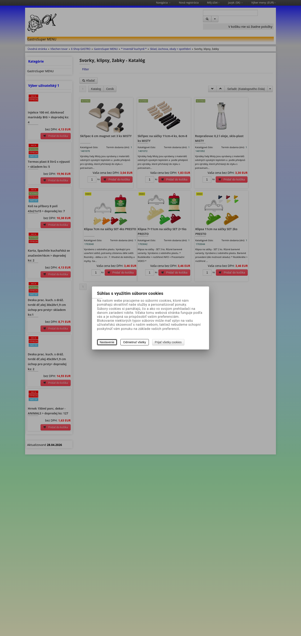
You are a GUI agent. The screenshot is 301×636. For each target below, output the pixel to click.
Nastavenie (107, 342)
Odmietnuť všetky (134, 342)
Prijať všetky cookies (168, 342)
